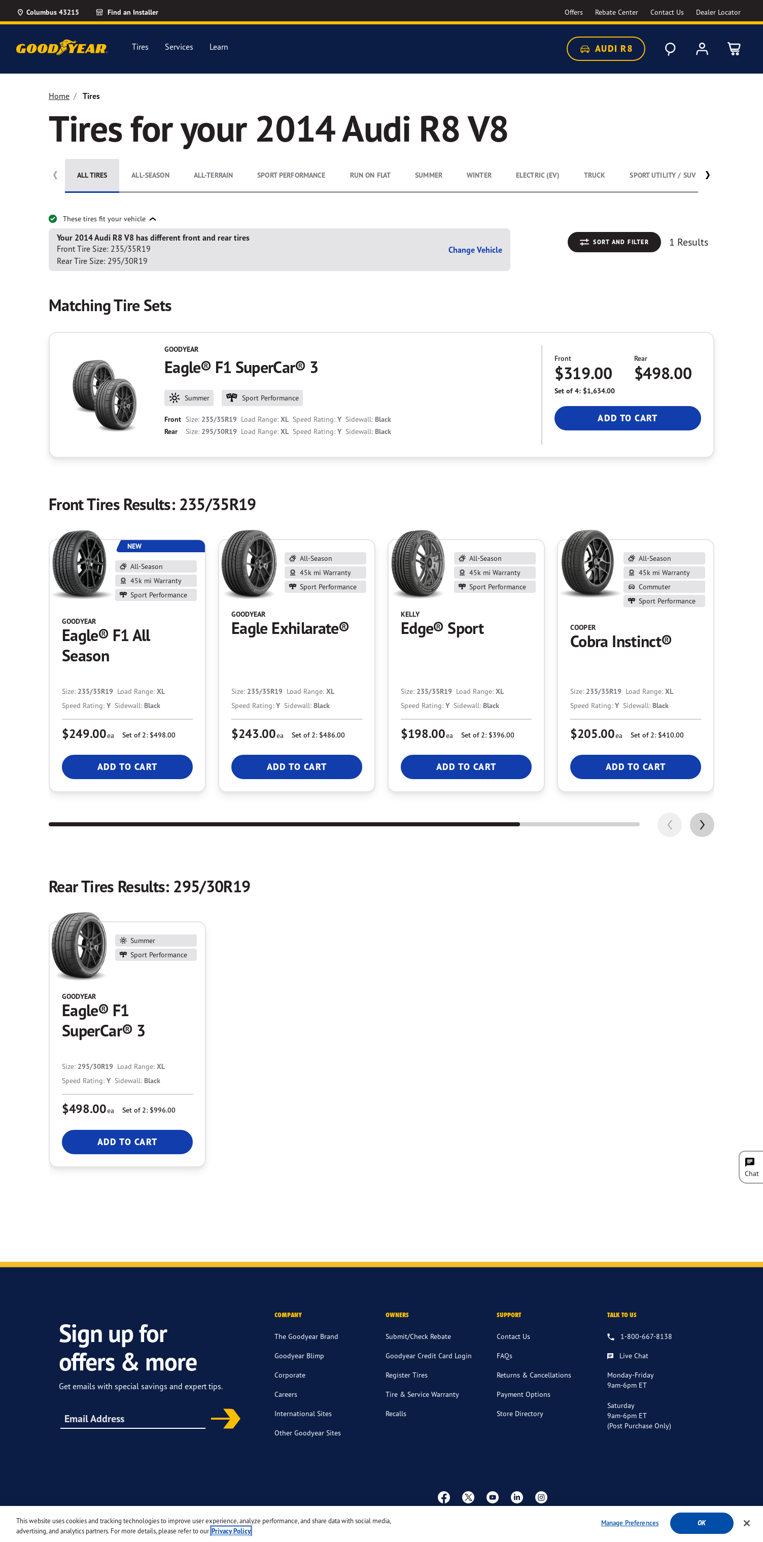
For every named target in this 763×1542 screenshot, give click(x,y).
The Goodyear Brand (306, 1336)
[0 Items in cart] (734, 49)
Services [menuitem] (179, 47)
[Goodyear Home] (62, 47)
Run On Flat (370, 175)
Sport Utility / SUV (663, 175)
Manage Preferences (629, 1526)
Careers (285, 1394)
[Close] (747, 1526)
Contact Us (513, 1336)
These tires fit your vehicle (98, 218)
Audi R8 (606, 49)
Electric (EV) (538, 175)
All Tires (92, 175)
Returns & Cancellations (534, 1374)
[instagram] (541, 1496)
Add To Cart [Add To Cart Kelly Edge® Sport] (466, 767)
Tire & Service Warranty (422, 1394)
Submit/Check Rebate (418, 1336)
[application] (702, 825)
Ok (702, 1526)
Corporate (289, 1374)
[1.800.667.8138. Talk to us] (639, 1337)
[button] (707, 177)
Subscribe (222, 1420)
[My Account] (702, 49)
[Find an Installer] (138, 12)
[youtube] (493, 1496)
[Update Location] (47, 12)
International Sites (303, 1413)
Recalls (396, 1413)
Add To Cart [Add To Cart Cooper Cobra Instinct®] (636, 767)
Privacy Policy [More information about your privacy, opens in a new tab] (231, 1533)
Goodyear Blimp (299, 1355)
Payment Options (523, 1394)
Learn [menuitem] (219, 47)
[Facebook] (444, 1496)
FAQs (504, 1355)
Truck (595, 175)
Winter (479, 175)
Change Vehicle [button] (475, 250)
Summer (428, 175)
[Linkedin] (517, 1496)
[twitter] (468, 1496)
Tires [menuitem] (140, 47)
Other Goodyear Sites (307, 1432)
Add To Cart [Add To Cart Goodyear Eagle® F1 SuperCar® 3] (628, 418)
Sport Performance (291, 175)
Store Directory (520, 1413)
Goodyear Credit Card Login (429, 1355)
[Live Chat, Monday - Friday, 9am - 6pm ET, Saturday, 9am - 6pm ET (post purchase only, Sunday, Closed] (627, 1356)
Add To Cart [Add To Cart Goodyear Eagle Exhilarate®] (297, 767)
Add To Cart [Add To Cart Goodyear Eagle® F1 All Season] (127, 767)
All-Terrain (213, 175)
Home (59, 96)
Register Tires (407, 1374)
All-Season (150, 175)
